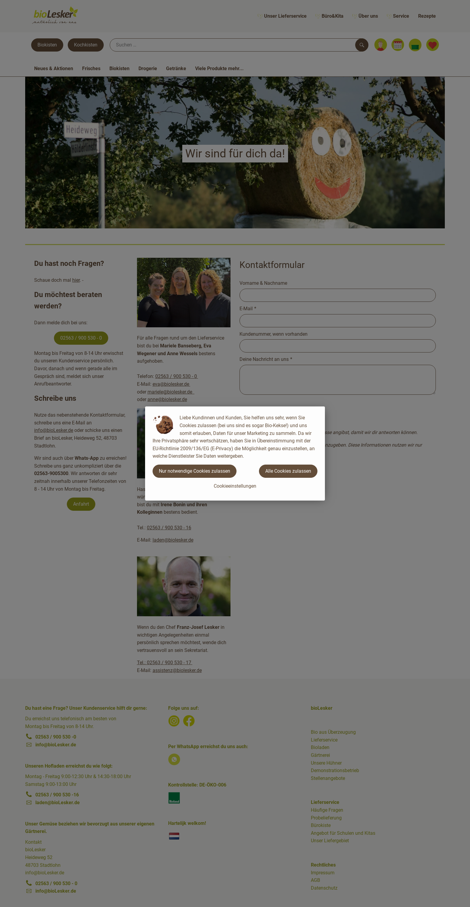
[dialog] (235, 453)
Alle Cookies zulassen (288, 471)
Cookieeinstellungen (235, 486)
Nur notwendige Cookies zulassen (194, 471)
